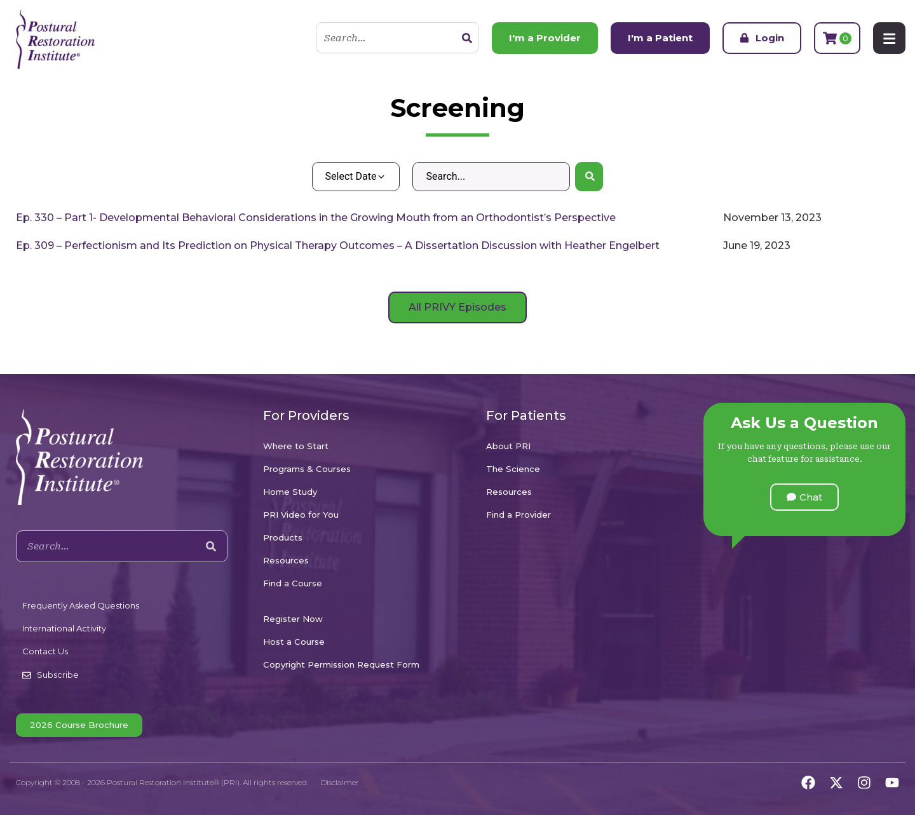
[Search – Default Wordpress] (490, 176)
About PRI (508, 446)
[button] (804, 497)
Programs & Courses (307, 469)
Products (282, 537)
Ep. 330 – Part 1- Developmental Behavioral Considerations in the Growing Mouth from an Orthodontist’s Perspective (316, 218)
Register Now (293, 619)
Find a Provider (518, 514)
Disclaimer (340, 782)
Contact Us (45, 651)
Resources (286, 560)
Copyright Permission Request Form (341, 664)
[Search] (466, 38)
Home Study (290, 492)
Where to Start (296, 446)
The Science (513, 469)
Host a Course (294, 642)
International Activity (64, 628)
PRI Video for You (301, 514)
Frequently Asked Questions (80, 605)
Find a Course (292, 583)
